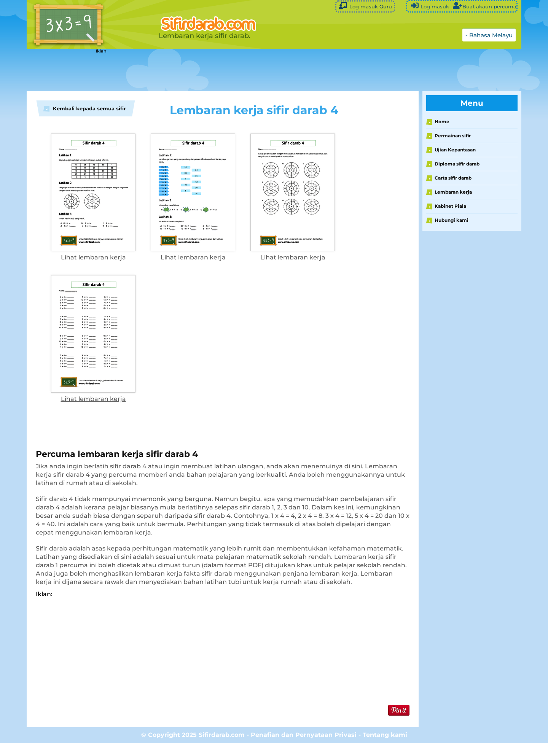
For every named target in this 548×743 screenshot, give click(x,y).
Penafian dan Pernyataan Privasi (304, 734)
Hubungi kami (451, 220)
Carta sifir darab (453, 178)
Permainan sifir (453, 135)
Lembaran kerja (453, 192)
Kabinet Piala (450, 206)
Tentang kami (385, 734)
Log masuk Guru (365, 6)
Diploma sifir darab (457, 164)
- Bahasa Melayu (489, 35)
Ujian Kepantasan (455, 150)
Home (442, 121)
